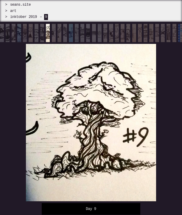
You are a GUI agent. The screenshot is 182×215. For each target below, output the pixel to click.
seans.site (20, 4)
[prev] (23, 119)
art (13, 10)
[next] (159, 119)
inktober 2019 (23, 16)
